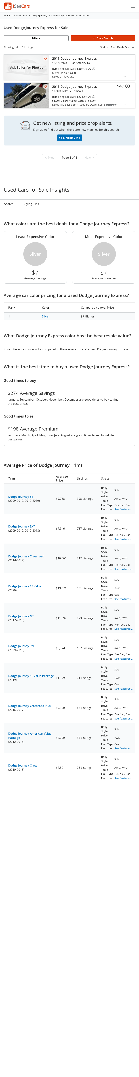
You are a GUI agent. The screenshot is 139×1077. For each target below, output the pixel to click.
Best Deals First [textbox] (120, 47)
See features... (123, 509)
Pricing (27, 204)
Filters (36, 38)
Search (8, 204)
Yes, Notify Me (69, 138)
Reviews (93, 204)
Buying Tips (71, 204)
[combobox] (123, 47)
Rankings (47, 204)
